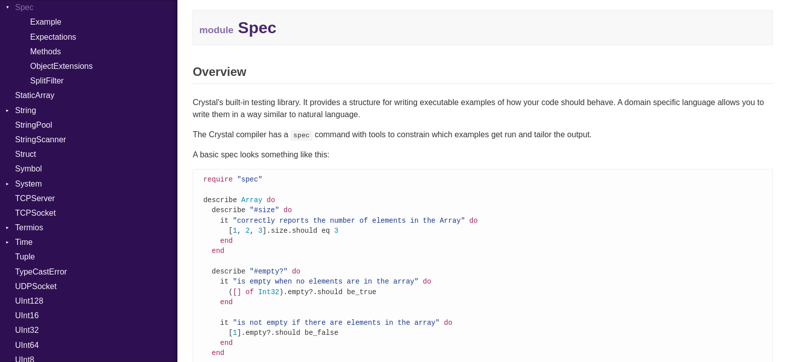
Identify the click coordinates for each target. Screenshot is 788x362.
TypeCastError (41, 271)
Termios (29, 227)
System (28, 183)
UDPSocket (36, 286)
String (25, 110)
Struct (25, 154)
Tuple (25, 256)
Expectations (53, 37)
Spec (24, 7)
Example (45, 22)
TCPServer (35, 198)
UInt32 (27, 330)
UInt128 (29, 301)
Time (24, 242)
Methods (45, 51)
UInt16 (27, 315)
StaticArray (34, 95)
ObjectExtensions (61, 66)
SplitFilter (47, 80)
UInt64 (27, 345)
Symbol (28, 168)
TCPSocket (35, 213)
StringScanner (40, 139)
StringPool (33, 125)
